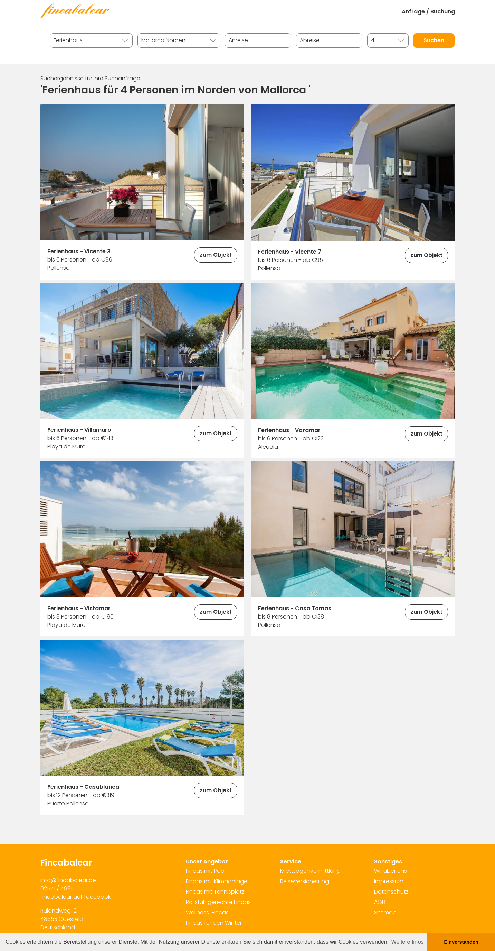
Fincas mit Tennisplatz (215, 892)
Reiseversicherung (304, 881)
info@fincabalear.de (68, 880)
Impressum (388, 881)
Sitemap (385, 912)
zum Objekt (216, 255)
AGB (379, 902)
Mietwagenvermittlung (310, 871)
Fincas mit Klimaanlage (216, 881)
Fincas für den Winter (214, 923)
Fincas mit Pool (206, 871)
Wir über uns (390, 871)
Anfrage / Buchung (428, 12)
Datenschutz (391, 892)
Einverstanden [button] (461, 942)
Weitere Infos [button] (407, 942)
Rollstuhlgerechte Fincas (218, 902)
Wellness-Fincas (207, 912)
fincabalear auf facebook (75, 897)
